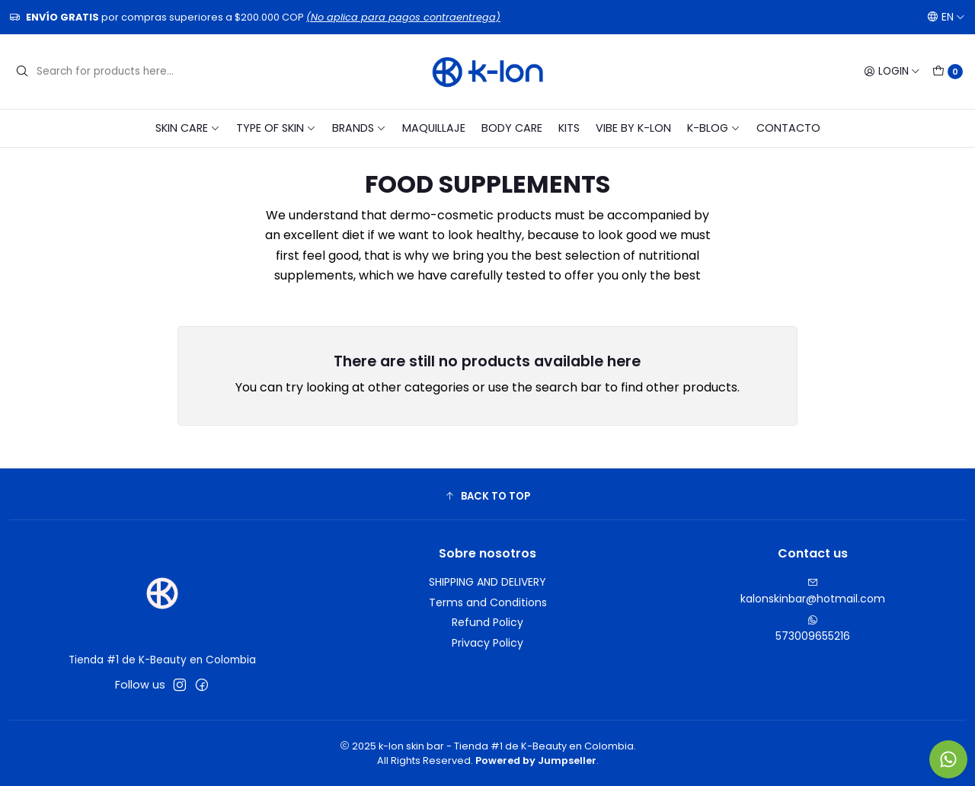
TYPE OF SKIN (276, 128)
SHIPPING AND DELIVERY (487, 582)
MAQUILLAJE (433, 128)
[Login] (892, 71)
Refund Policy (487, 622)
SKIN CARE (187, 128)
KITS (569, 128)
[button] (487, 496)
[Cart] (947, 71)
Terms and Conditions (488, 602)
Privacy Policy (487, 642)
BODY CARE (511, 128)
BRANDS (359, 128)
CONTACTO (788, 128)
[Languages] (946, 17)
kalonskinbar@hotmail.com (812, 591)
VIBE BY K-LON (633, 128)
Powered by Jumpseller (535, 760)
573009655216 (812, 629)
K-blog (713, 128)
